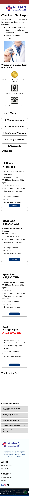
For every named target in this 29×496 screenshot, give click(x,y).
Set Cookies (22, 492)
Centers (3, 480)
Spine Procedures (6, 477)
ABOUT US (4, 468)
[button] (21, 1)
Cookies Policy (5, 493)
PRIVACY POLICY (6, 465)
